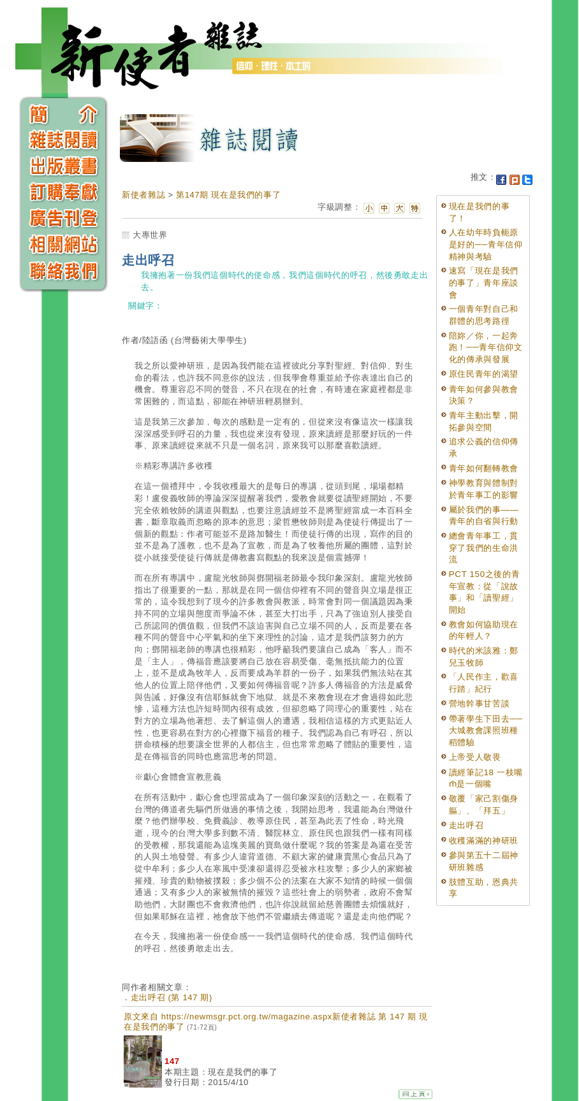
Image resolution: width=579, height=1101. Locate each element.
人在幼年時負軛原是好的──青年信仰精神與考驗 (486, 244)
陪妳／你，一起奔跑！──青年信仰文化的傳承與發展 (486, 347)
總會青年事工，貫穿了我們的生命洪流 (483, 547)
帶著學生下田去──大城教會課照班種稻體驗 (486, 730)
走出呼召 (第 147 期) (171, 997)
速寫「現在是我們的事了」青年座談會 (483, 282)
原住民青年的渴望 (483, 374)
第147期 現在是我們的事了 (228, 195)
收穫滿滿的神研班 (483, 840)
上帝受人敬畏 (475, 757)
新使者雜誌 (143, 195)
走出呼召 (466, 825)
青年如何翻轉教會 (483, 468)
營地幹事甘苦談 (479, 703)
